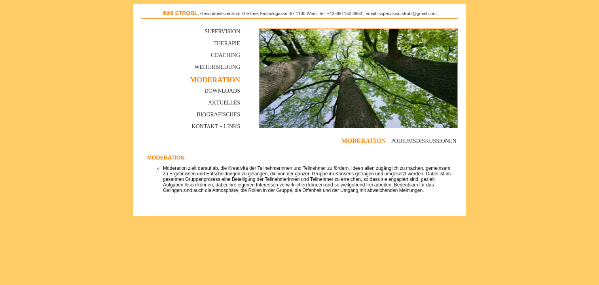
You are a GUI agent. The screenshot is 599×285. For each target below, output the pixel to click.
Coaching (225, 55)
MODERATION (215, 80)
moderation (363, 140)
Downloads (222, 91)
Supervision (222, 31)
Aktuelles (224, 103)
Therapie (226, 43)
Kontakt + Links (216, 126)
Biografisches (218, 115)
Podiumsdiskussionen (424, 141)
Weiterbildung (217, 67)
